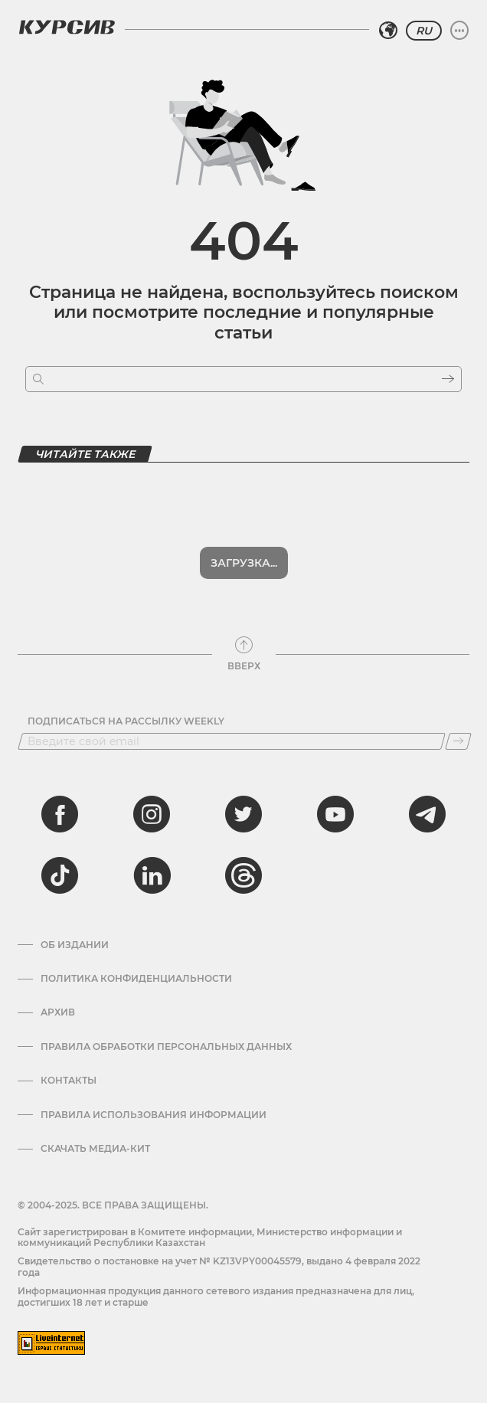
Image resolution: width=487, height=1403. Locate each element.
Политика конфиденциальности (136, 978)
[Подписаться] (458, 741)
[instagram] (151, 814)
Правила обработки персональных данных (166, 1047)
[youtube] (335, 814)
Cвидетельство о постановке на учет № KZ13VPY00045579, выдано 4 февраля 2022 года (219, 1266)
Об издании (75, 945)
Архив (58, 1012)
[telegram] (427, 814)
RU (424, 31)
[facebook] (59, 814)
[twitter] (243, 814)
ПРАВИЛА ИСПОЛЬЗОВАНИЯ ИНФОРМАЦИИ (153, 1115)
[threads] (243, 875)
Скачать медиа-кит (95, 1148)
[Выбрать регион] (388, 31)
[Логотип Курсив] (67, 26)
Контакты (68, 1080)
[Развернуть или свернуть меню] (459, 31)
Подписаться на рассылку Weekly (126, 721)
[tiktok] (59, 875)
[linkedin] (151, 875)
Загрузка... (244, 563)
